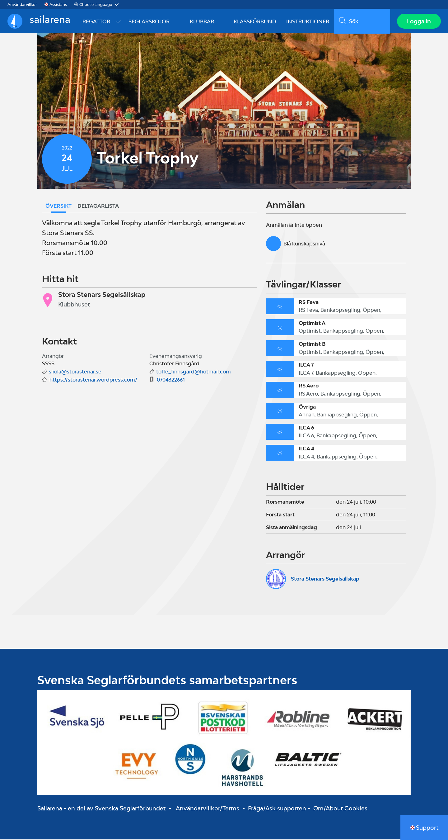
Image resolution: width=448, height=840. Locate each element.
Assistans (58, 4)
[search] (361, 21)
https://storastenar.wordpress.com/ (93, 380)
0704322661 (171, 380)
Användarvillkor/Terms (207, 809)
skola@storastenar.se (75, 372)
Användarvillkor (22, 4)
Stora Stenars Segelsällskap (325, 579)
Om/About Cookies (340, 809)
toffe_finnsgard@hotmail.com (193, 372)
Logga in (419, 21)
